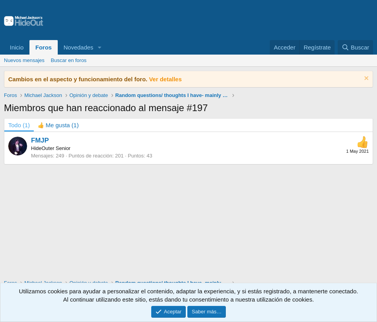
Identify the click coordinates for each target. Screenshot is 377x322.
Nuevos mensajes (24, 60)
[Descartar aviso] (365, 79)
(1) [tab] (19, 125)
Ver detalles (165, 79)
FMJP (40, 140)
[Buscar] (355, 47)
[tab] (58, 125)
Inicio (17, 47)
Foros (43, 47)
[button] (99, 47)
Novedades (78, 47)
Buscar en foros (68, 60)
